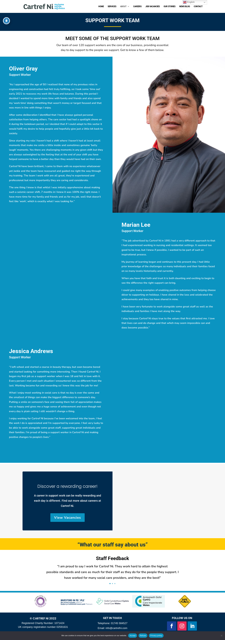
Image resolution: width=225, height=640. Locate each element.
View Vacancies (67, 517)
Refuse (143, 635)
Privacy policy (156, 635)
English (189, 2)
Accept (132, 635)
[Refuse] (221, 635)
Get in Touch (112, 618)
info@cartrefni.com (116, 628)
